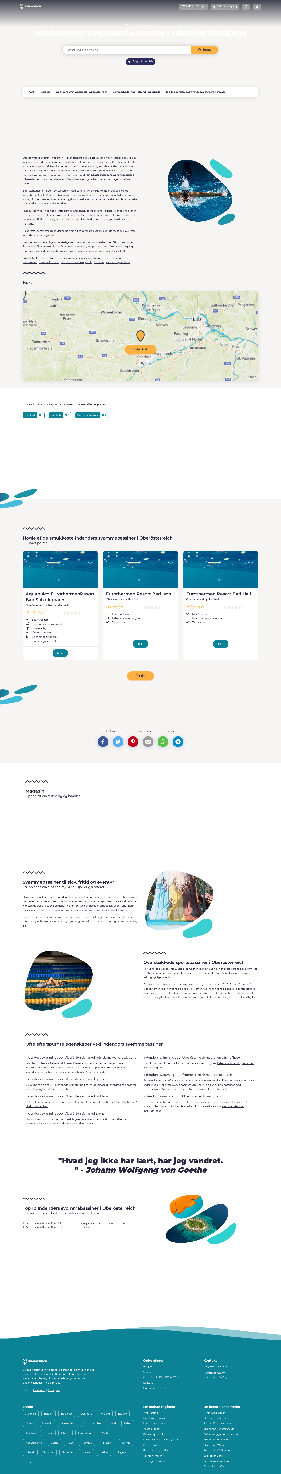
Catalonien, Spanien (155, 1418)
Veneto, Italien (152, 1429)
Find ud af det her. (37, 1106)
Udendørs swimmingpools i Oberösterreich (81, 92)
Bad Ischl (133, 599)
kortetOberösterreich (40, 231)
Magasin (148, 1366)
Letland (48, 1433)
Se (59, 653)
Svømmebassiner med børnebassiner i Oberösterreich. (194, 1089)
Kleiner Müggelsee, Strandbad (221, 1434)
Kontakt (148, 1382)
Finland (29, 1423)
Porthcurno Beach (214, 1412)
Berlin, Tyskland (152, 1445)
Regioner (44, 92)
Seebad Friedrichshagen (217, 1423)
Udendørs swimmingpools (76, 262)
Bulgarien (66, 1413)
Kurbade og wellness (118, 262)
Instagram (54, 1390)
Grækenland (68, 1423)
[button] (193, 7)
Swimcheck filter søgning (37, 246)
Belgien (48, 1413)
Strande (99, 262)
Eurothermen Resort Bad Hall (218, 594)
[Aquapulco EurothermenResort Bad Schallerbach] (60, 569)
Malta (105, 1433)
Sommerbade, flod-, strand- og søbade (136, 92)
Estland (122, 1413)
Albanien (30, 1413)
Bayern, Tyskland (153, 1434)
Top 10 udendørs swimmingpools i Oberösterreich (195, 92)
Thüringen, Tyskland (154, 1461)
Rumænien (107, 1442)
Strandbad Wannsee (215, 1445)
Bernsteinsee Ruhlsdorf (217, 1461)
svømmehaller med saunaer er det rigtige (50, 1123)
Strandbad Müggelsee (216, 1439)
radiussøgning (124, 246)
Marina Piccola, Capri (216, 1418)
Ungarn (121, 1452)
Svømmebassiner (49, 262)
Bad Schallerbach (58, 605)
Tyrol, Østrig (150, 1412)
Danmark (86, 1413)
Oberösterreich (146, 25)
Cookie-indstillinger (154, 1388)
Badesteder (30, 262)
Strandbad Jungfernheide (218, 1429)
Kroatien (30, 1433)
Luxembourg (85, 1433)
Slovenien (67, 1452)
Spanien (86, 1452)
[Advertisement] (130, 126)
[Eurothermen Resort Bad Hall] (220, 569)
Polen (70, 1442)
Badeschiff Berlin (213, 1455)
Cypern (29, 1462)
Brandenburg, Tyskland (156, 1450)
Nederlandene (33, 1442)
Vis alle (140, 675)
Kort (31, 92)
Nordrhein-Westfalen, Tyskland (161, 1439)
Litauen (65, 1433)
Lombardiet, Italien (154, 1423)
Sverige (125, 1442)
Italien (127, 1423)
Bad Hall (214, 599)
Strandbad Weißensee (216, 1450)
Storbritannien (92, 1423)
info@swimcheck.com (215, 1366)
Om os (147, 1372)
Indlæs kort (140, 349)
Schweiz (30, 1452)
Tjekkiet (104, 1452)
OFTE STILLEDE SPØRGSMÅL (162, 1377)
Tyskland (105, 1413)
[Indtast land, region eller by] (127, 50)
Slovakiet (48, 1452)
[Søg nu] (204, 50)
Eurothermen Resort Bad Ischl (139, 594)
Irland (112, 1423)
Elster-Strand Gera (214, 1466)
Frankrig (47, 1423)
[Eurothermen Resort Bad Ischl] (140, 569)
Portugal (87, 1442)
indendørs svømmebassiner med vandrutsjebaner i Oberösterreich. (65, 1072)
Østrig (130, 25)
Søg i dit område (140, 61)
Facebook (39, 1390)
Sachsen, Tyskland (153, 1455)
